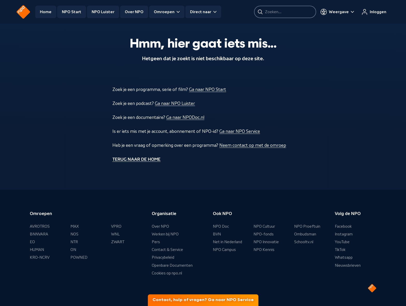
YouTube (342, 242)
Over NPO (134, 12)
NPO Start (71, 12)
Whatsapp (344, 257)
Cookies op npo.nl (167, 273)
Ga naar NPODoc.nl (185, 117)
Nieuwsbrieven (348, 265)
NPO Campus (224, 250)
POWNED (79, 257)
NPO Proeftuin (307, 226)
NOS (74, 234)
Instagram (344, 234)
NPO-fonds (263, 234)
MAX (74, 226)
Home (46, 12)
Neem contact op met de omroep (252, 145)
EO (32, 242)
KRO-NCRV (39, 257)
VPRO (116, 226)
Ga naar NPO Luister (175, 103)
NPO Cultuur (264, 226)
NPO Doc (221, 226)
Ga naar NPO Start (207, 89)
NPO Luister (103, 12)
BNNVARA (39, 234)
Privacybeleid (163, 257)
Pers (156, 242)
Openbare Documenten (172, 265)
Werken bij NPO (165, 234)
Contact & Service (167, 250)
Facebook (343, 226)
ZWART (117, 242)
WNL (115, 234)
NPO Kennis (263, 250)
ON (73, 250)
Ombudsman (305, 234)
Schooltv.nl (303, 242)
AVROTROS (40, 226)
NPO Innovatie (266, 242)
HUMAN (37, 250)
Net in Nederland (227, 242)
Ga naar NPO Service (239, 131)
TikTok (340, 250)
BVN (217, 234)
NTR (74, 242)
